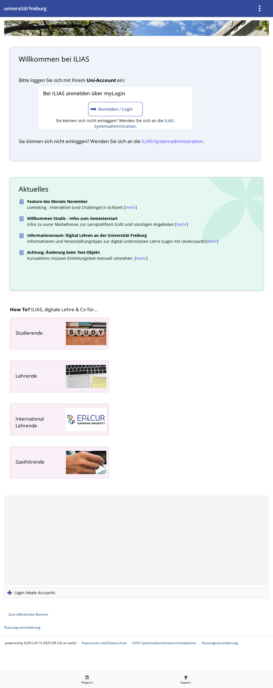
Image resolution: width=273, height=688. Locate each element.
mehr (130, 207)
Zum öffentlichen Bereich (28, 614)
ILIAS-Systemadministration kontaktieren (164, 643)
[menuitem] (260, 8)
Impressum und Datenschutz (104, 643)
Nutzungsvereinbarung (22, 627)
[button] (136, 592)
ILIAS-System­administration (172, 141)
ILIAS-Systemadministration (134, 123)
